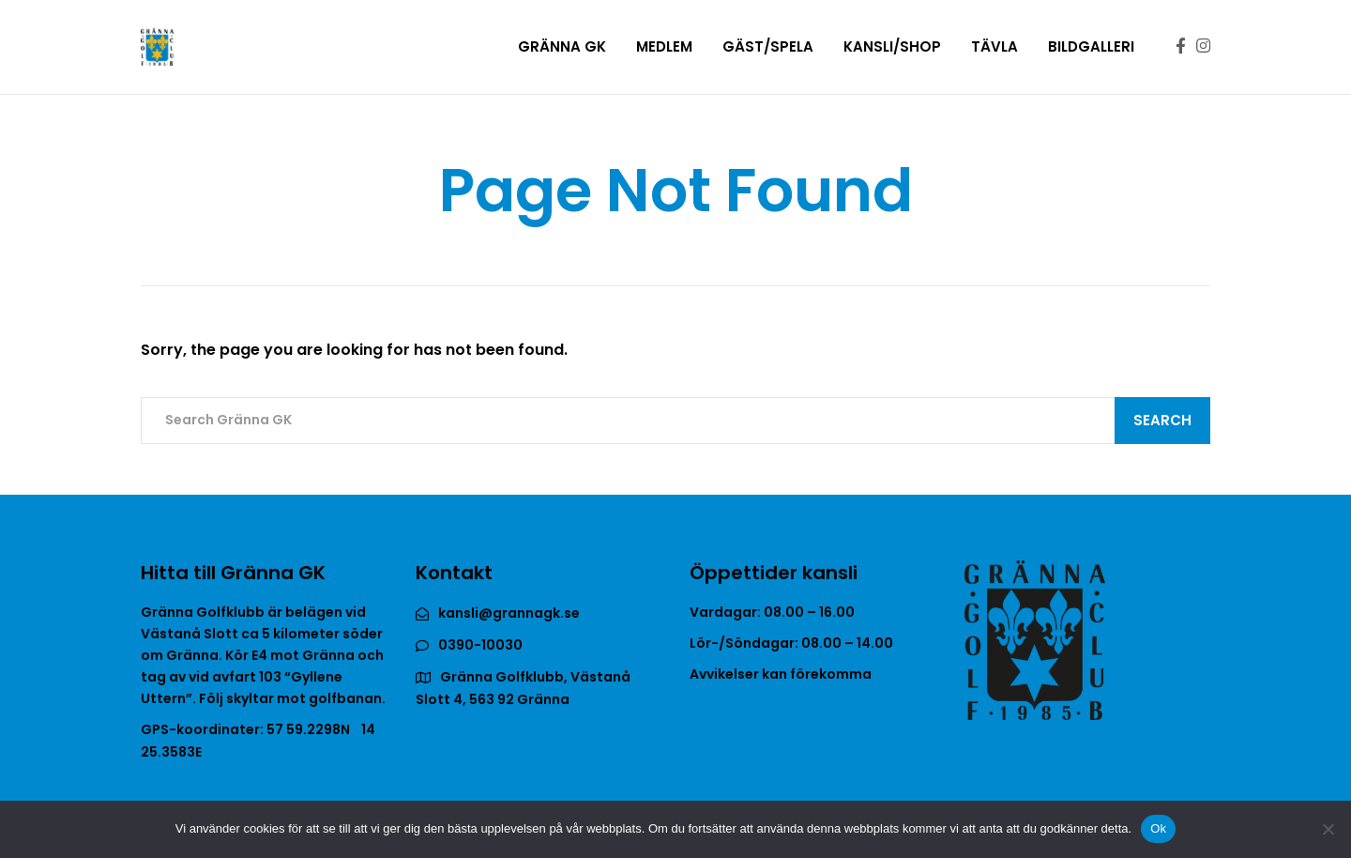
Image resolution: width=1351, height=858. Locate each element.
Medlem (664, 46)
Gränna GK (562, 46)
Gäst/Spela (767, 46)
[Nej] (1327, 829)
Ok (1158, 828)
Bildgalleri (1091, 46)
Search (1162, 420)
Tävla (994, 46)
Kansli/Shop (892, 46)
